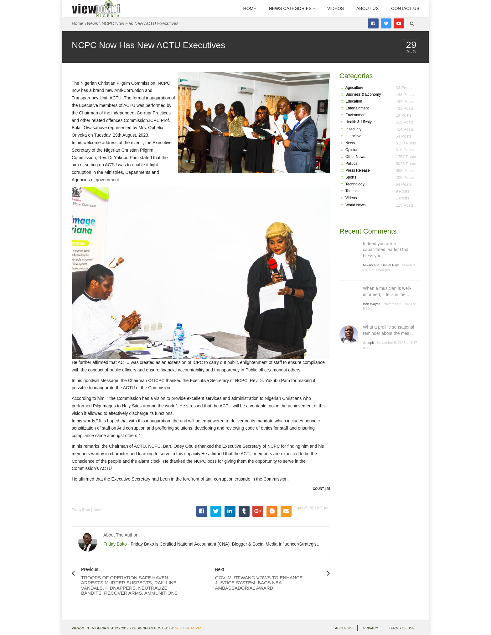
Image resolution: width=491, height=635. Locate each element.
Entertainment (357, 108)
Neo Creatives (188, 628)
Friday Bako (81, 510)
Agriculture (354, 87)
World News (355, 205)
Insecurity (353, 129)
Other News (355, 156)
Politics (351, 163)
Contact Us (405, 8)
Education (353, 101)
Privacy (370, 628)
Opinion (351, 150)
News (92, 23)
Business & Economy (363, 94)
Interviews (353, 136)
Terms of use (402, 628)
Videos (335, 8)
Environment (355, 115)
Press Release (357, 170)
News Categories (292, 8)
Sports (350, 177)
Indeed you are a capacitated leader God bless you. (385, 249)
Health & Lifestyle (360, 122)
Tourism (352, 191)
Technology (354, 184)
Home (249, 8)
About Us (367, 8)
